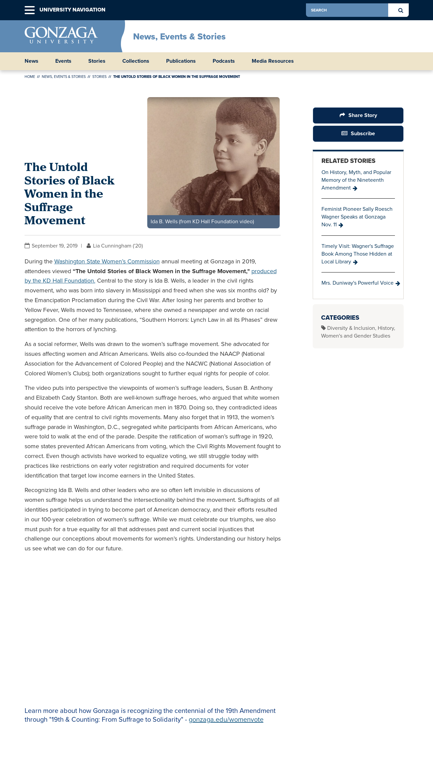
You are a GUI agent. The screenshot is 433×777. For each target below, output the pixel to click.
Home (30, 76)
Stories (96, 61)
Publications (181, 61)
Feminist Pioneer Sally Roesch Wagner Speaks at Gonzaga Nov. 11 (357, 216)
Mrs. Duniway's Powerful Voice (357, 283)
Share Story (362, 115)
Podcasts (224, 61)
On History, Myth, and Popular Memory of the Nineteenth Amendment (356, 180)
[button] (30, 10)
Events (63, 61)
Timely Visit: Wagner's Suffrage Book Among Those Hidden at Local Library (357, 253)
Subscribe (363, 133)
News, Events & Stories (179, 36)
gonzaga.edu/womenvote (226, 719)
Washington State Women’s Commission (107, 261)
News (31, 61)
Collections (135, 61)
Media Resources (273, 61)
